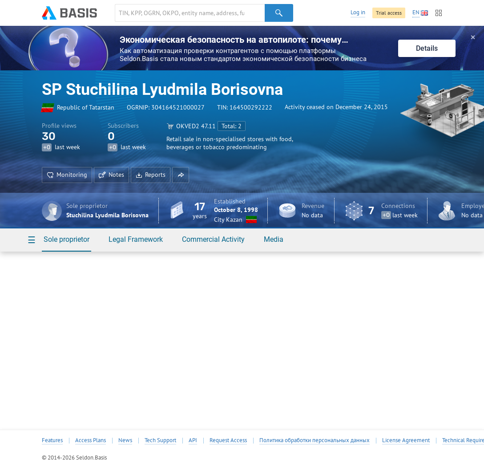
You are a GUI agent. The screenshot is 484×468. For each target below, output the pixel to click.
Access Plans (90, 440)
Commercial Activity (213, 239)
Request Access (228, 440)
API (193, 440)
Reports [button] (150, 175)
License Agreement (406, 440)
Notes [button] (111, 175)
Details (427, 48)
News (125, 440)
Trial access (389, 12)
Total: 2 (232, 126)
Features (52, 440)
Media (273, 239)
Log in (358, 12)
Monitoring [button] (67, 175)
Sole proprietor (66, 239)
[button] (180, 175)
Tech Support (160, 440)
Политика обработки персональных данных (314, 440)
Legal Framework (136, 239)
